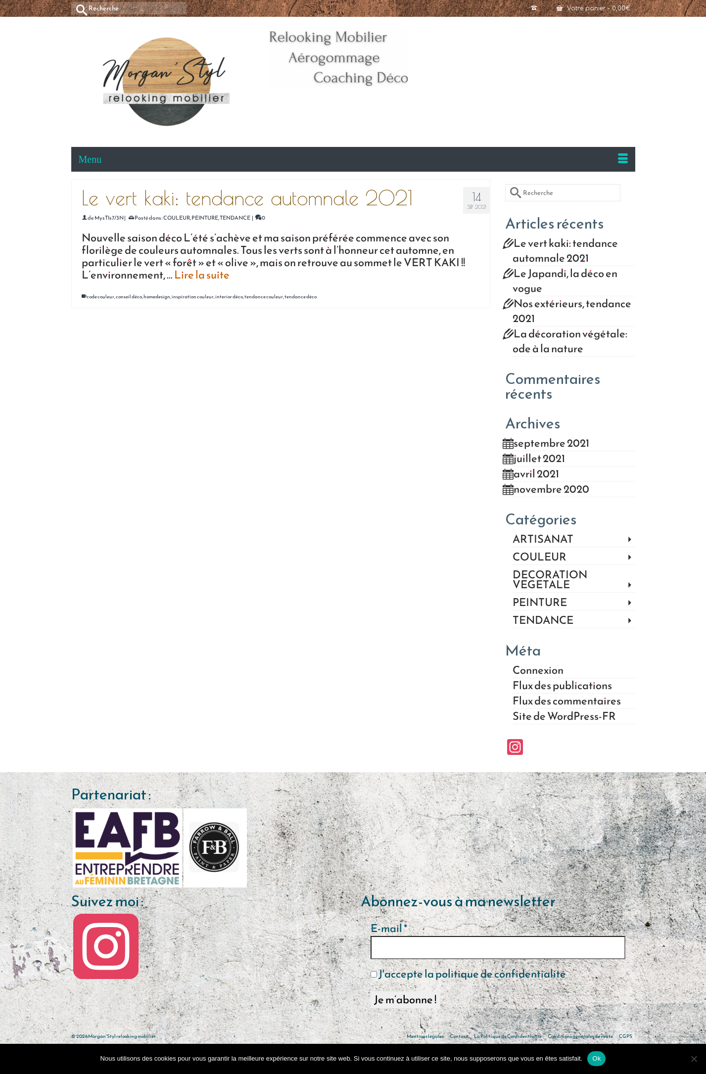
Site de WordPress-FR (564, 716)
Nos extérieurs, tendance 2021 (572, 311)
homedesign (156, 296)
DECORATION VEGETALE (550, 580)
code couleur (100, 296)
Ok (596, 1058)
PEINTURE (204, 218)
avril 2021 (536, 474)
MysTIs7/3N (109, 218)
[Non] (694, 1059)
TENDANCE (235, 218)
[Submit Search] (78, 8)
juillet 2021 (539, 458)
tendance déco (300, 296)
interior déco (229, 296)
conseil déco (129, 296)
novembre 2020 (551, 489)
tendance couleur (263, 296)
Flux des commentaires (567, 701)
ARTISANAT (543, 539)
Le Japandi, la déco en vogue (565, 280)
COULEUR (176, 218)
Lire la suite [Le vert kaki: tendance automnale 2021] (202, 275)
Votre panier (593, 8)
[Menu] (353, 159)
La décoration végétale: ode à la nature (570, 341)
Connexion (538, 670)
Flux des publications (562, 685)
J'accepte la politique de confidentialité (468, 974)
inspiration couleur (193, 296)
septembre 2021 (551, 443)
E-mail (389, 929)
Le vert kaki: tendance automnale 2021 (565, 250)
